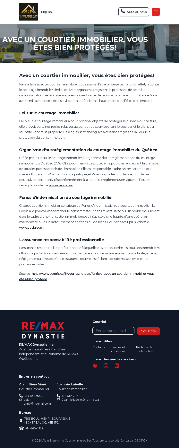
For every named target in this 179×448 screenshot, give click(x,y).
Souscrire (148, 331)
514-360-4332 (34, 428)
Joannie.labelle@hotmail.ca (80, 399)
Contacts (99, 347)
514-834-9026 (34, 396)
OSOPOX (141, 440)
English (46, 12)
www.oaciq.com (61, 185)
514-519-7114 (70, 396)
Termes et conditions (118, 349)
